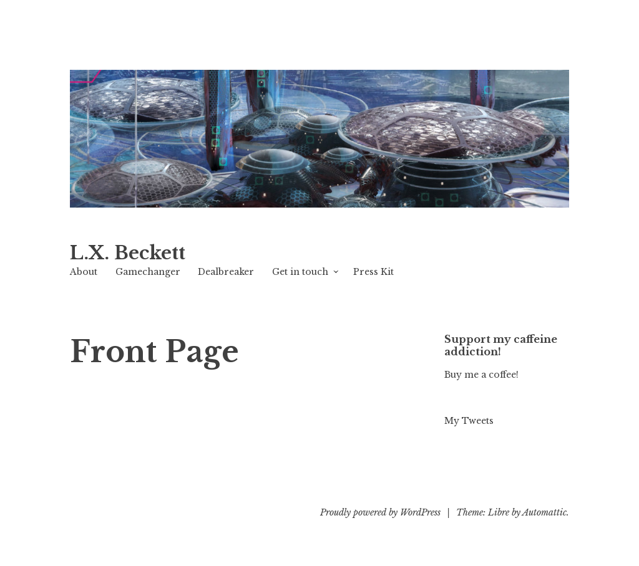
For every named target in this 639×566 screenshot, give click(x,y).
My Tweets (469, 420)
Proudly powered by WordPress (380, 512)
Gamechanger (147, 271)
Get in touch (300, 271)
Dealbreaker (226, 271)
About (83, 271)
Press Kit (373, 271)
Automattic (544, 512)
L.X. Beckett (127, 253)
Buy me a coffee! (481, 374)
